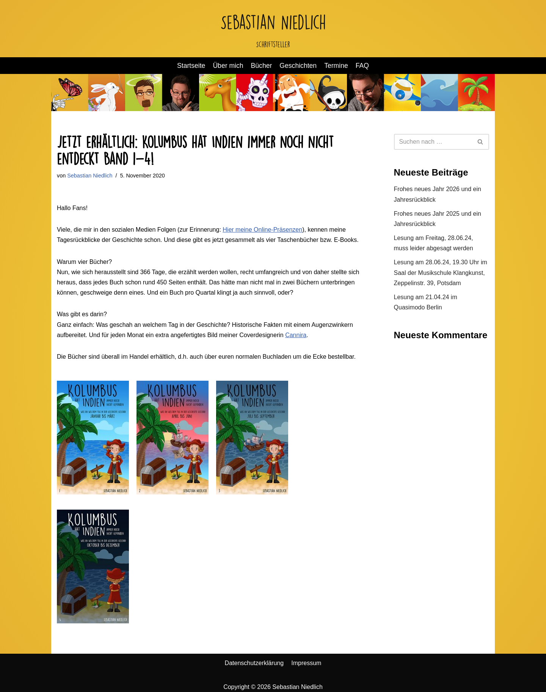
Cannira (295, 335)
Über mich (228, 65)
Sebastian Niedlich (89, 176)
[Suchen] (433, 142)
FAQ (362, 65)
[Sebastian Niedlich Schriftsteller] (273, 28)
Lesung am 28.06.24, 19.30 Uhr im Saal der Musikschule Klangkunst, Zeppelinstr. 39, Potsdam (440, 272)
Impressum (306, 663)
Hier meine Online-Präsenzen (262, 229)
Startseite (191, 65)
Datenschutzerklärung (254, 663)
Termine (336, 65)
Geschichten (298, 65)
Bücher (261, 65)
